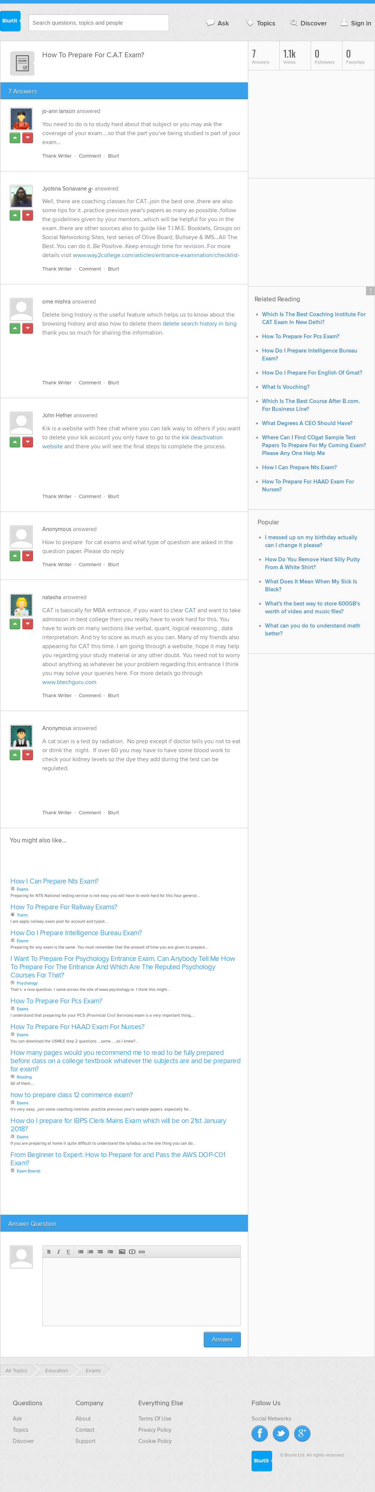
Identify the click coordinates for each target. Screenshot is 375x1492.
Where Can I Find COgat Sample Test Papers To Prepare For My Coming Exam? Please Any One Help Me (314, 445)
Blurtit (10, 22)
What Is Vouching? (286, 387)
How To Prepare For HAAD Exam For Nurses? (77, 1027)
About (83, 1418)
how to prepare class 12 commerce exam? (71, 1095)
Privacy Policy (154, 1430)
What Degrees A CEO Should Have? (307, 423)
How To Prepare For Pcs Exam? (56, 1001)
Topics (260, 23)
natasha (51, 597)
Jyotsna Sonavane (64, 188)
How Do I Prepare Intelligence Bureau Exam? (76, 933)
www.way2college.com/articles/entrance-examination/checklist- (156, 255)
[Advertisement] (128, 356)
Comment (90, 156)
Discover (308, 23)
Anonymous (56, 529)
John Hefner (57, 415)
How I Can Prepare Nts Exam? (54, 881)
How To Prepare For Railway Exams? (63, 907)
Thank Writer (57, 156)
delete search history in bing (200, 323)
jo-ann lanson (58, 111)
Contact (85, 1430)
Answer (222, 1339)
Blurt (113, 156)
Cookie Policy (155, 1441)
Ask (217, 23)
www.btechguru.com (69, 682)
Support (85, 1441)
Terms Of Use (154, 1418)
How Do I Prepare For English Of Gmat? (312, 372)
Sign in (355, 23)
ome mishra (56, 301)
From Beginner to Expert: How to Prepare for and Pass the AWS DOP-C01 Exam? (117, 1159)
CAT (191, 610)
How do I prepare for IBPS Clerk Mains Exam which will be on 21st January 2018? (118, 1125)
